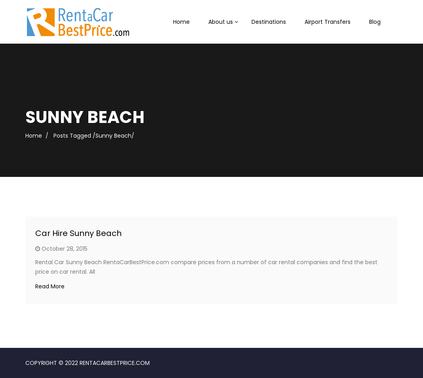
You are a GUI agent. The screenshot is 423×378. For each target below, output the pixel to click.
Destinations (269, 22)
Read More (50, 286)
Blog (375, 22)
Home (181, 22)
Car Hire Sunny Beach (78, 233)
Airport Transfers (328, 22)
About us (220, 22)
